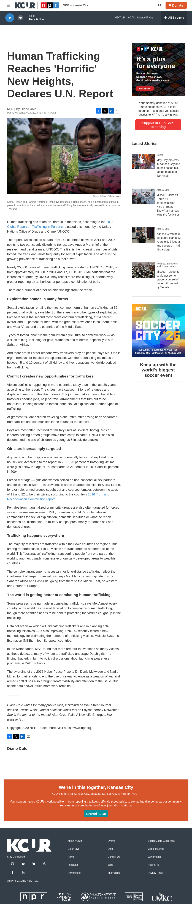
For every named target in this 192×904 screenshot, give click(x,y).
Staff (110, 849)
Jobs (110, 865)
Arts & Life (162, 189)
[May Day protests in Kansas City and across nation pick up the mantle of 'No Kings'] (143, 161)
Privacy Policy (155, 873)
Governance (154, 857)
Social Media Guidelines (161, 841)
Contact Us (114, 857)
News (159, 154)
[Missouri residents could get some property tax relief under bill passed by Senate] (143, 270)
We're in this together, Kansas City (96, 787)
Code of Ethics (156, 849)
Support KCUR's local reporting (158, 125)
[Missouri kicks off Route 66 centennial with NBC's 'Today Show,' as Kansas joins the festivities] (143, 196)
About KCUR (74, 841)
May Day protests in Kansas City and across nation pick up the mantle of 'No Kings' (168, 168)
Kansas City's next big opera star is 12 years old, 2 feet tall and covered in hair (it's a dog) (168, 241)
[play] (10, 18)
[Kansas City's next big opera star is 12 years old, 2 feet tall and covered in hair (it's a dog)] (143, 235)
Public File (153, 865)
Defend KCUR (96, 814)
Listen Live (73, 849)
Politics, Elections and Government (167, 265)
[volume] (20, 18)
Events (111, 841)
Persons (57, 226)
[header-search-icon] (159, 5)
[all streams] (174, 18)
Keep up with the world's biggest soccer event (158, 370)
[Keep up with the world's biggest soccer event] (158, 330)
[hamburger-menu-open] (8, 5)
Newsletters (73, 873)
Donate (177, 5)
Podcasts (72, 865)
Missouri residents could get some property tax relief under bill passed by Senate (167, 279)
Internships (114, 873)
